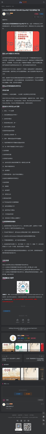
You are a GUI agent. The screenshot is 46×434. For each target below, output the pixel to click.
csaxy (7, 404)
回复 (10, 408)
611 (22, 338)
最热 (7, 400)
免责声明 (20, 415)
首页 (3, 6)
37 (29, 338)
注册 (28, 394)
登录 (18, 394)
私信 (41, 13)
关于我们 (32, 415)
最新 (4, 400)
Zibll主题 (32, 417)
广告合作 (26, 415)
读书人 (8, 13)
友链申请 (14, 415)
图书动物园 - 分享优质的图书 (22, 417)
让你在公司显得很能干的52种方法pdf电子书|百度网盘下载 (21, 10)
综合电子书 (8, 6)
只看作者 (40, 400)
